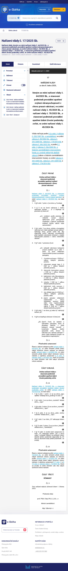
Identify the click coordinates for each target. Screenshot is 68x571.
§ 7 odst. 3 (57, 462)
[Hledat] (57, 18)
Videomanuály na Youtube (14, 529)
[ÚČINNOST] (15, 115)
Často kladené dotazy (41, 528)
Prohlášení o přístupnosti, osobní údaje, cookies (49, 532)
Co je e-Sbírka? (39, 525)
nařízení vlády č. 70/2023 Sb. (47, 458)
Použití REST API (7, 551)
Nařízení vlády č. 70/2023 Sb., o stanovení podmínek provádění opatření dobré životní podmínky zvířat (48, 388)
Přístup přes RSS (7, 544)
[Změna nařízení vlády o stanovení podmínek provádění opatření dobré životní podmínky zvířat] (15, 109)
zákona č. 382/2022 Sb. (41, 144)
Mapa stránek (39, 536)
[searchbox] (37, 18)
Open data (5, 548)
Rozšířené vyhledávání (34, 25)
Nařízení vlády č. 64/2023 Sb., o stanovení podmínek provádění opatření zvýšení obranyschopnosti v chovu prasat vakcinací (48, 195)
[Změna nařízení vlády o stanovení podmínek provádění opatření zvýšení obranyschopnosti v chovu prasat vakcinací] (15, 101)
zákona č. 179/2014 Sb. (52, 142)
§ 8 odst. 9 (59, 356)
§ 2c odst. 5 (53, 134)
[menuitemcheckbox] (14, 85)
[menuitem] (44, 10)
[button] (8, 64)
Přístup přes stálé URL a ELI (10, 555)
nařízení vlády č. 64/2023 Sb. (47, 352)
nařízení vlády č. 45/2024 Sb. (46, 199)
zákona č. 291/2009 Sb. (52, 161)
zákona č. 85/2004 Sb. (40, 139)
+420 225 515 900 (41, 551)
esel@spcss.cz (40, 548)
